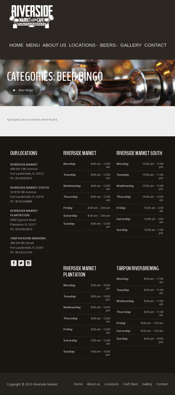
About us (54, 45)
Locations (83, 45)
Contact (156, 45)
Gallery (131, 45)
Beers (109, 45)
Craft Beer (130, 384)
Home (16, 45)
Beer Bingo (26, 90)
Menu (33, 45)
